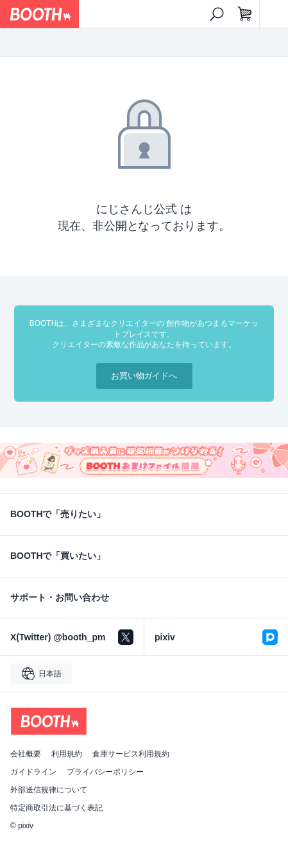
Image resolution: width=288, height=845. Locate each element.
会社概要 (25, 754)
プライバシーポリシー (105, 772)
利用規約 (66, 754)
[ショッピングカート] (245, 14)
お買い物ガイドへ (144, 375)
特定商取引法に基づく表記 (56, 808)
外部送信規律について (48, 790)
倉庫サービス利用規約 (130, 754)
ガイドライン (33, 772)
